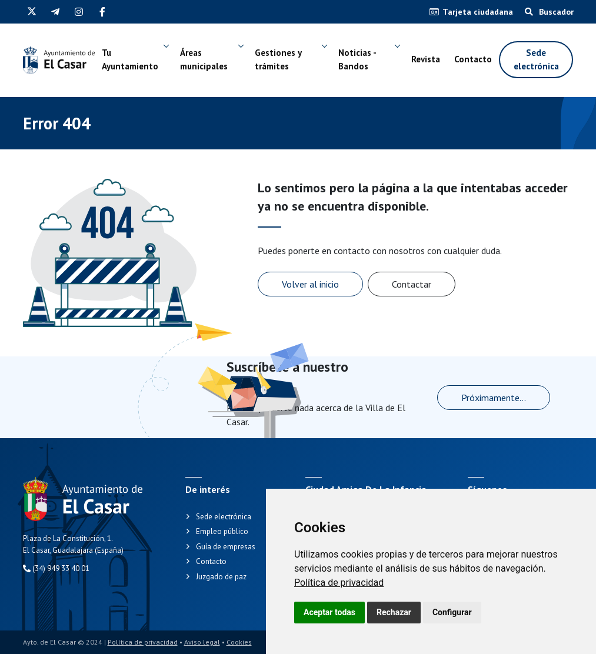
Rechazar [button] (394, 612)
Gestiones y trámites (278, 59)
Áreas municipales (204, 59)
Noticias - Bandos (357, 59)
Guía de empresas (225, 547)
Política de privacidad (339, 582)
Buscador (549, 11)
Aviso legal (202, 642)
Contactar (411, 284)
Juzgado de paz (221, 577)
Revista (425, 59)
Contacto (473, 59)
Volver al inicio (310, 284)
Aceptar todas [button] (329, 612)
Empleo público (222, 531)
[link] (339, 582)
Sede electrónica (536, 59)
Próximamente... (493, 397)
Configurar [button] (452, 612)
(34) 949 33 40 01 (56, 568)
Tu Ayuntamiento (130, 59)
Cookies (239, 642)
